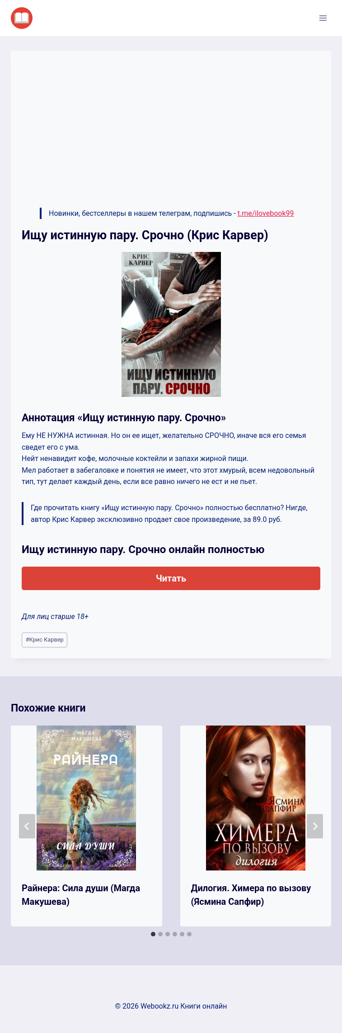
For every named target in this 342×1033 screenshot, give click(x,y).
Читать (171, 578)
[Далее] (315, 826)
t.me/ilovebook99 (266, 213)
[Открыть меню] (322, 18)
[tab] (153, 934)
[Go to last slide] (27, 826)
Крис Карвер (45, 639)
